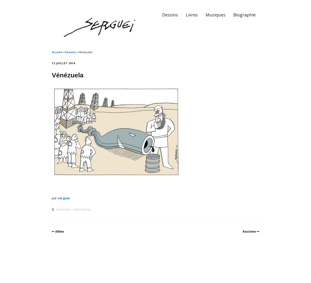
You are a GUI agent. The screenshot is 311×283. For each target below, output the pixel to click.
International (81, 209)
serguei (64, 198)
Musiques (215, 15)
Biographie (244, 15)
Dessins (170, 15)
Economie (63, 209)
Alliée (59, 231)
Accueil (57, 52)
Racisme (249, 231)
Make (68, 270)
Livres (192, 15)
